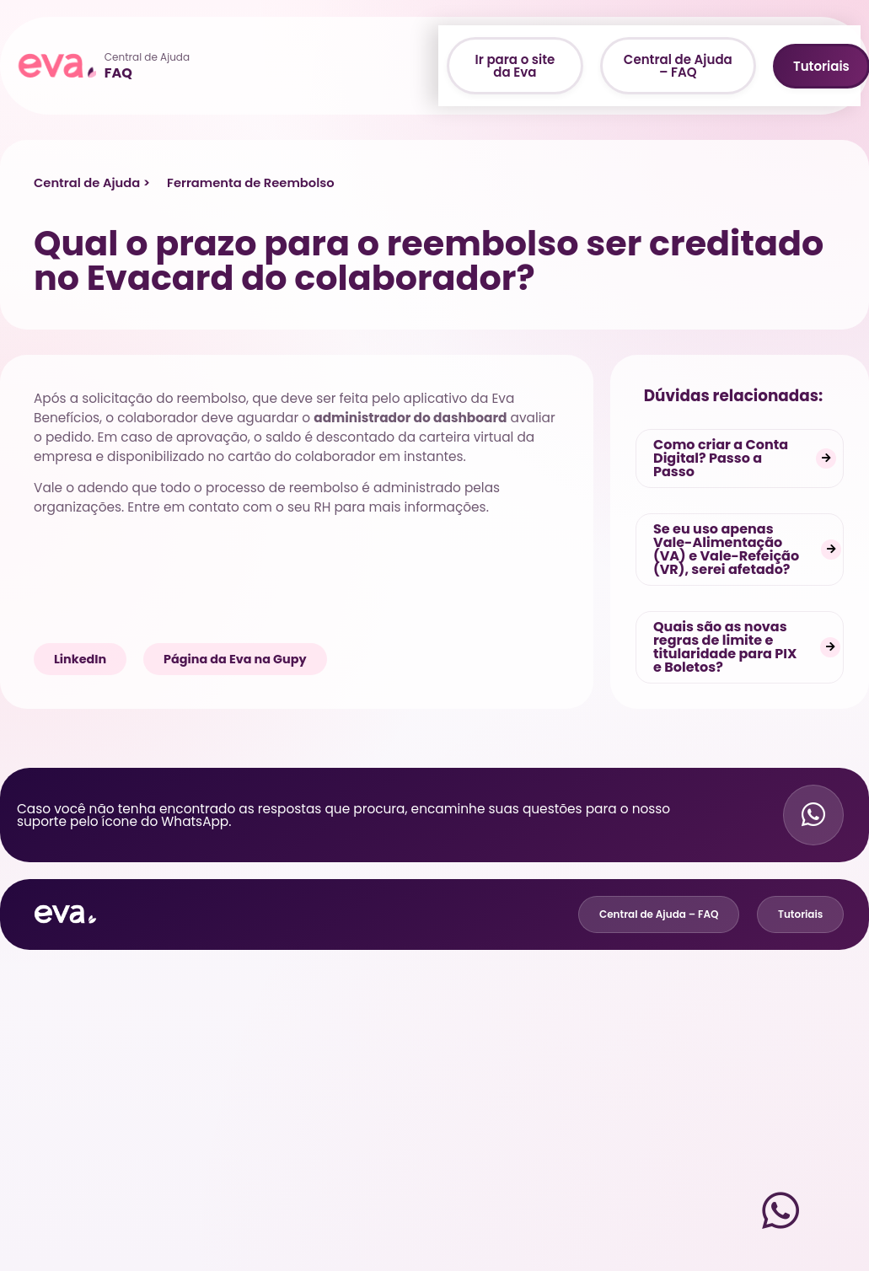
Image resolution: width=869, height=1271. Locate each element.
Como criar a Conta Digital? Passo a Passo (720, 458)
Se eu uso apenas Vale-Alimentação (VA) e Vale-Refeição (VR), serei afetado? (726, 549)
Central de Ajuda (147, 57)
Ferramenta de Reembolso (251, 182)
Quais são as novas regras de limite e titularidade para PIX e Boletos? (725, 647)
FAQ (118, 73)
